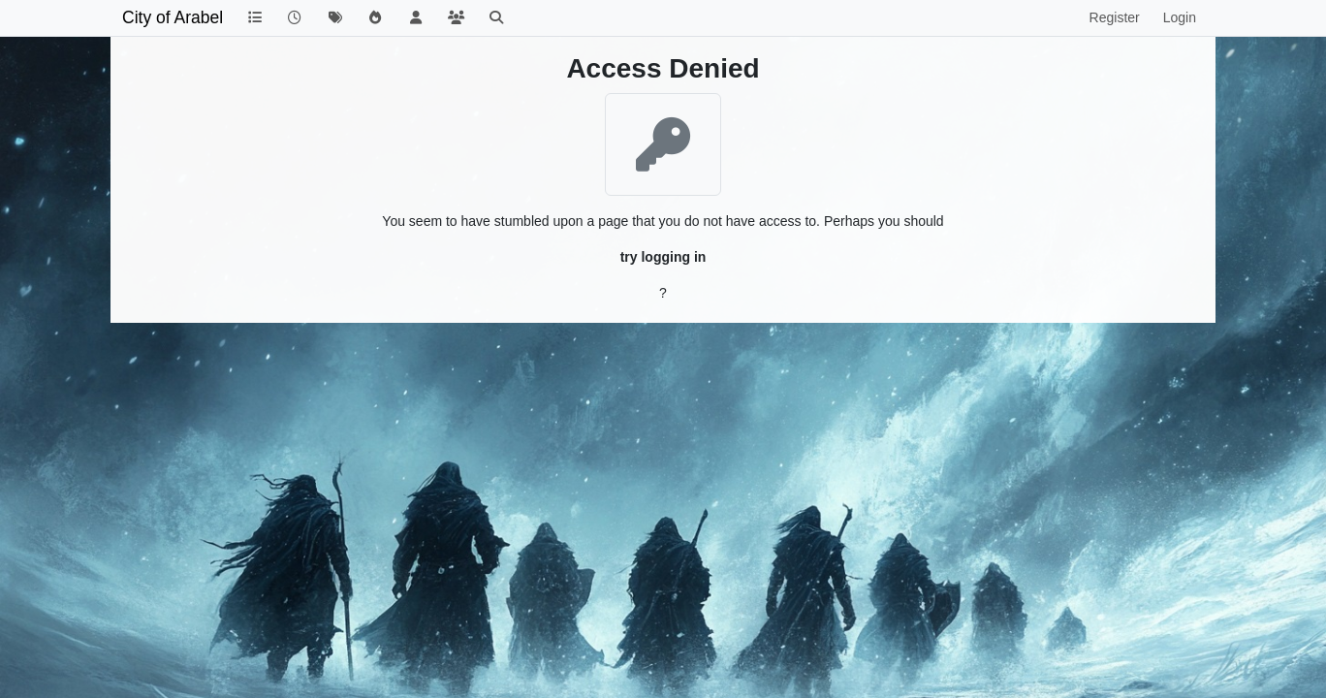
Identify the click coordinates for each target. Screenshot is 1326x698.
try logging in (663, 257)
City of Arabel (172, 17)
